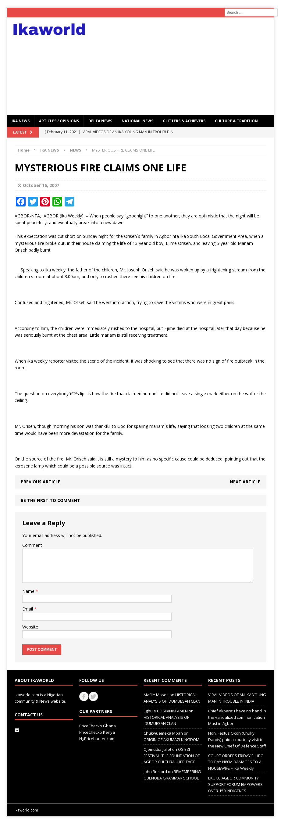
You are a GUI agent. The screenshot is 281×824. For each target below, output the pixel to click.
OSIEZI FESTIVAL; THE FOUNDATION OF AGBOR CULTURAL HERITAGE (172, 756)
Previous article (40, 482)
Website (30, 627)
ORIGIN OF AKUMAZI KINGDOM (171, 739)
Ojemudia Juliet (157, 749)
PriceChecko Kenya (97, 732)
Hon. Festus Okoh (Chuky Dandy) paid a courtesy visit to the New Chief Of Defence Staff (237, 739)
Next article (245, 482)
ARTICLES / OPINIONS (59, 121)
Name (29, 591)
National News (137, 121)
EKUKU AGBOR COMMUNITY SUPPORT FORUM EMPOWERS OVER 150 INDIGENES (235, 784)
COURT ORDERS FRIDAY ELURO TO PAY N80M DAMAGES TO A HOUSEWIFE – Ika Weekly (236, 762)
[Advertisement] (183, 66)
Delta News (100, 121)
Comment (32, 545)
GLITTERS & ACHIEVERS (184, 121)
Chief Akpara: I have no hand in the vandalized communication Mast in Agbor (237, 717)
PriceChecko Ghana (97, 726)
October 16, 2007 (41, 185)
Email (28, 609)
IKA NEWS (21, 121)
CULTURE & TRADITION (236, 121)
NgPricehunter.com (96, 738)
